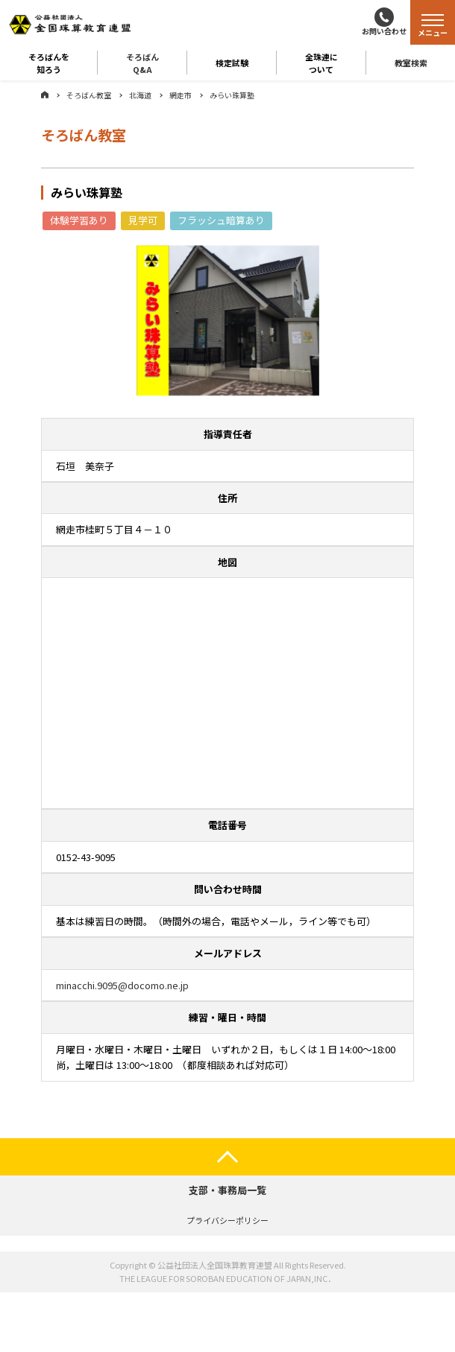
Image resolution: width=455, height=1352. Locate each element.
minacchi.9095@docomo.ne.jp (122, 985)
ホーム (44, 94)
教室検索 (411, 63)
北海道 (140, 95)
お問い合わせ (384, 31)
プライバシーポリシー (227, 1220)
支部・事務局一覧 (227, 1190)
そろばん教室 (88, 95)
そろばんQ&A (142, 62)
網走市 (180, 95)
